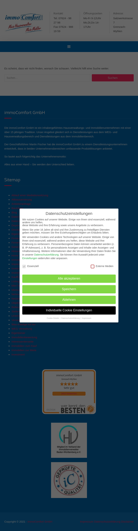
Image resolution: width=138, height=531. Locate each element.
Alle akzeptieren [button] (69, 278)
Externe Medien (102, 266)
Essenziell (30, 266)
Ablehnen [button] (69, 299)
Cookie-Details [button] (53, 318)
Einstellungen (29, 258)
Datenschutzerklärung (46, 254)
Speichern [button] (69, 289)
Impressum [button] (86, 318)
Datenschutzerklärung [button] (70, 318)
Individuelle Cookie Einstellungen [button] (69, 310)
